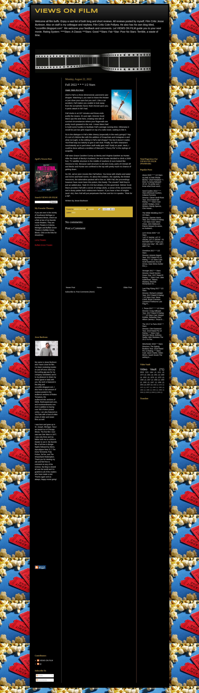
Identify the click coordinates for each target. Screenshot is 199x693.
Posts (39, 676)
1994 (154, 390)
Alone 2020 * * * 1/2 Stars (152, 175)
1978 (152, 377)
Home (35, 42)
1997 (152, 382)
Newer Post (70, 287)
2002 (145, 377)
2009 (158, 392)
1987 (149, 380)
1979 (159, 377)
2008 (153, 392)
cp (41, 664)
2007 (148, 385)
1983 (141, 390)
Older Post (127, 287)
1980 (154, 387)
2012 (142, 372)
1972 (160, 385)
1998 (159, 382)
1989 (162, 380)
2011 (159, 372)
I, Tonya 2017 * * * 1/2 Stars (153, 308)
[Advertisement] (46, 116)
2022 (73, 213)
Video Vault (148, 369)
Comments (41, 680)
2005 (147, 392)
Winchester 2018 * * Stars (152, 344)
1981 (149, 375)
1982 (160, 387)
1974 (142, 375)
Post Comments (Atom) (85, 292)
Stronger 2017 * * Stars (151, 271)
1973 (141, 387)
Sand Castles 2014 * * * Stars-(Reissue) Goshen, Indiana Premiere (152, 193)
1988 (155, 380)
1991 (155, 375)
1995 (145, 382)
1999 (162, 375)
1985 (148, 390)
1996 (160, 390)
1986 (142, 380)
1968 (154, 385)
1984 (151, 372)
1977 (148, 387)
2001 (142, 385)
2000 (141, 392)
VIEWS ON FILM (66, 11)
